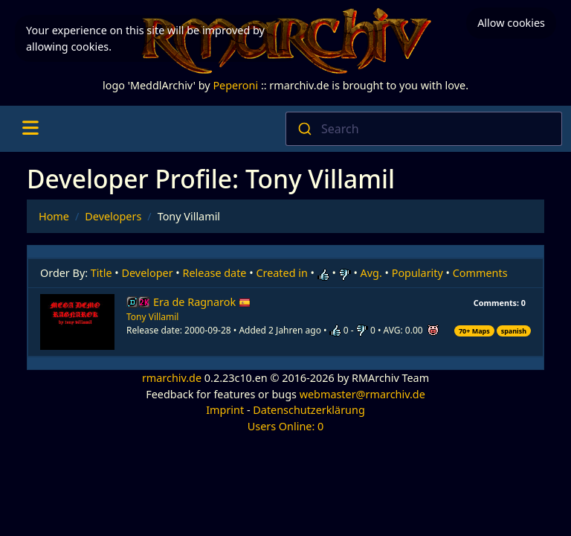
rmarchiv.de (171, 378)
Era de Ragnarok (202, 302)
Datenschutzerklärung (308, 410)
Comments (480, 273)
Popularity (417, 273)
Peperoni (235, 85)
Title (101, 273)
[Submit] (303, 128)
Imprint (225, 410)
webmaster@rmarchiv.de (362, 394)
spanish (514, 331)
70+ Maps (474, 331)
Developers (113, 216)
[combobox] (424, 129)
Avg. (371, 273)
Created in (281, 273)
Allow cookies (511, 23)
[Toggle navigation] (30, 129)
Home (54, 216)
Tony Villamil (152, 316)
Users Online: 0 (286, 426)
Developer (147, 273)
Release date (215, 273)
